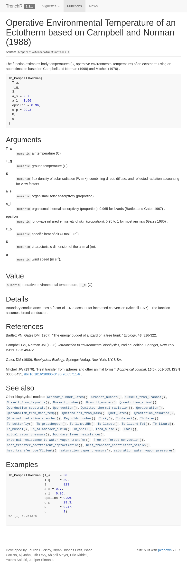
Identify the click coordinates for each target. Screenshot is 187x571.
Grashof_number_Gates (65, 397)
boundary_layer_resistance (76, 434)
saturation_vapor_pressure (83, 450)
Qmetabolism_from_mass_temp (31, 413)
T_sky (103, 418)
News (93, 6)
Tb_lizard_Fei (133, 424)
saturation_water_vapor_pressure (142, 450)
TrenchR (14, 6)
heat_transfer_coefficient (30, 450)
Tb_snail (80, 429)
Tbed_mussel (106, 429)
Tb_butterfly (18, 424)
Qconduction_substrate (26, 408)
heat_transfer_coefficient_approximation (43, 445)
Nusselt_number (66, 402)
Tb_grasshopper (49, 424)
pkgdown (165, 550)
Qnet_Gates (117, 413)
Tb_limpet (105, 424)
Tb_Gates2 (124, 418)
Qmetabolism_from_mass (81, 413)
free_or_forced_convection (117, 440)
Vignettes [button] (51, 6)
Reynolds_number (78, 418)
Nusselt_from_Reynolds (26, 402)
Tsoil (128, 429)
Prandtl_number (99, 402)
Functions (74, 6)
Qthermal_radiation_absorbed (31, 418)
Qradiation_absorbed (151, 413)
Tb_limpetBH (80, 424)
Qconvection (63, 408)
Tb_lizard (161, 424)
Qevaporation (147, 408)
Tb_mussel (15, 429)
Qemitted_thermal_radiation (105, 408)
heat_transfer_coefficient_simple (115, 445)
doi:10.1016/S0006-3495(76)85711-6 (52, 374)
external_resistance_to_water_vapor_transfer (46, 440)
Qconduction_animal (136, 402)
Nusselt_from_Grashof (143, 397)
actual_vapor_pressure (26, 434)
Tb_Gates (147, 418)
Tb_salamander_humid (48, 429)
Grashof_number (104, 397)
